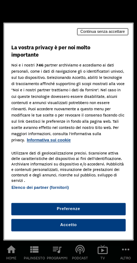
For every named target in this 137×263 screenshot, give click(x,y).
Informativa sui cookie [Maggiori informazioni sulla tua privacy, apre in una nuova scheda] (49, 140)
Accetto (68, 225)
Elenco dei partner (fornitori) (40, 187)
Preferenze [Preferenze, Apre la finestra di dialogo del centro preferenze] (68, 209)
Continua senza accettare (102, 31)
